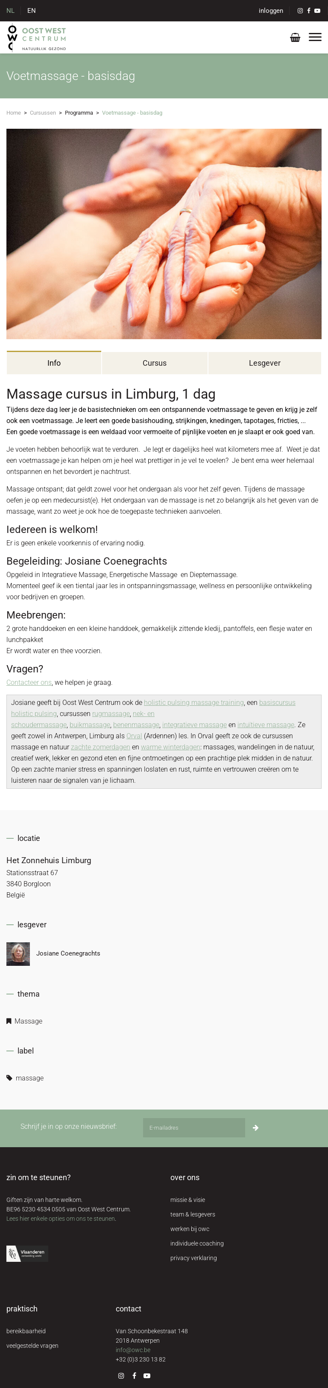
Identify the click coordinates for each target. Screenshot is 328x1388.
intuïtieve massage (265, 725)
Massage (24, 1021)
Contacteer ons (29, 682)
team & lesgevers (192, 1214)
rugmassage (111, 714)
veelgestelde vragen (32, 1345)
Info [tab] (54, 362)
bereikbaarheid (26, 1331)
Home (13, 113)
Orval (134, 736)
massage (25, 1078)
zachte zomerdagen (100, 747)
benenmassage (136, 725)
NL (10, 11)
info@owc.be (133, 1350)
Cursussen (43, 113)
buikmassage (90, 725)
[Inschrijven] (255, 1127)
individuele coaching (197, 1243)
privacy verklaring (193, 1258)
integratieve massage (194, 725)
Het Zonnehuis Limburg (48, 860)
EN (31, 11)
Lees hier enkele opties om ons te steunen (60, 1218)
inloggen (271, 11)
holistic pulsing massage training (194, 702)
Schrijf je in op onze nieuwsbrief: (68, 1126)
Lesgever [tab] (265, 362)
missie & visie (187, 1199)
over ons (184, 1177)
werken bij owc (189, 1228)
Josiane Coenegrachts (53, 954)
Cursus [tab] (155, 362)
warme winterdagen (170, 747)
